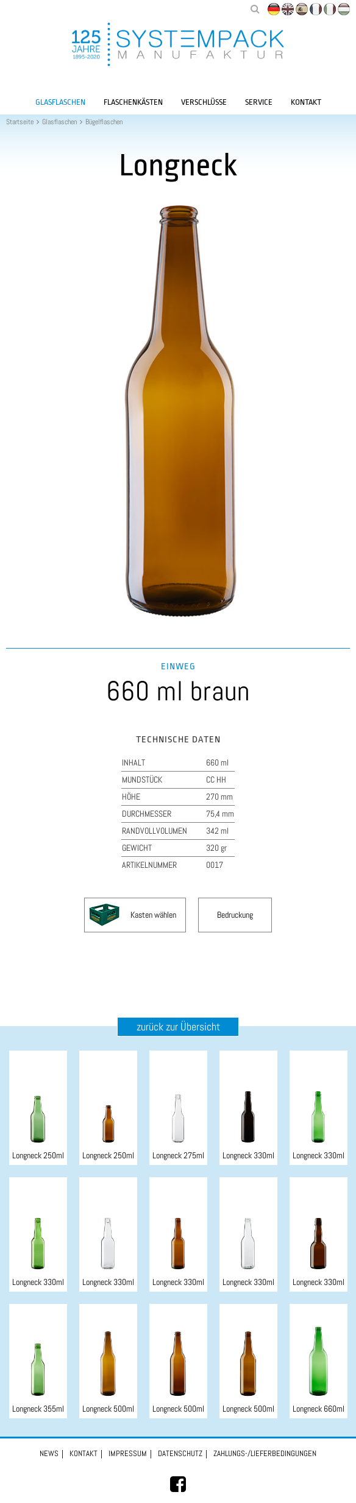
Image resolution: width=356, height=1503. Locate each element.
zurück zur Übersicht (178, 1026)
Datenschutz (180, 1453)
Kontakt (306, 102)
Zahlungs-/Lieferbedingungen (264, 1453)
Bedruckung (235, 914)
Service (258, 102)
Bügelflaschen (104, 122)
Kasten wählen (153, 914)
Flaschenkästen (133, 102)
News (49, 1453)
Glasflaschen (60, 102)
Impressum (128, 1453)
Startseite (20, 122)
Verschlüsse (204, 102)
